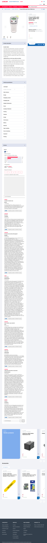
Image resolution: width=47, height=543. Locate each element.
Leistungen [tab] (14, 86)
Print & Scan (7, 9)
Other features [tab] (14, 92)
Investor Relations (5, 526)
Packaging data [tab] (14, 100)
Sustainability (4, 534)
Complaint (25, 530)
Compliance (15, 532)
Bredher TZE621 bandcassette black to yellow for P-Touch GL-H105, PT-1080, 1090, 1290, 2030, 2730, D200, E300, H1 (29, 475)
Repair (25, 528)
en (41, 1)
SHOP (21, 1)
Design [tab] (14, 117)
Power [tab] (14, 106)
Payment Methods (27, 526)
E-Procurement (15, 536)
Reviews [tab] (14, 145)
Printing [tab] (14, 111)
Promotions (20, 6)
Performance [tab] (14, 119)
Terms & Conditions (16, 526)
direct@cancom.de (40, 526)
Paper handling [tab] (14, 128)
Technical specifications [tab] (14, 82)
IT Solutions (15, 6)
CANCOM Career (5, 528)
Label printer (15, 9)
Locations (4, 530)
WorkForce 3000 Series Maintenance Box (28, 434)
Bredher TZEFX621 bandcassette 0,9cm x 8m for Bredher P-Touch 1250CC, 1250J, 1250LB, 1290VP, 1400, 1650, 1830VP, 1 (10, 475)
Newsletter (15, 534)
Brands (10, 6)
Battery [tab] (14, 122)
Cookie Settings (15, 537)
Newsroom (4, 532)
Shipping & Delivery (27, 524)
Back (43, 9)
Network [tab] (14, 125)
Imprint (14, 528)
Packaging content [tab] (14, 97)
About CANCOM (5, 524)
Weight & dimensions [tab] (14, 103)
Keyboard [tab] (14, 133)
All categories (5, 6)
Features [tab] (14, 114)
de (44, 1)
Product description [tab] (14, 43)
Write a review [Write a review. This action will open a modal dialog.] (31, 23)
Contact (14, 524)
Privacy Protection (16, 530)
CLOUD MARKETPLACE (14, 1)
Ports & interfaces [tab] (14, 131)
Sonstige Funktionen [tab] (14, 108)
